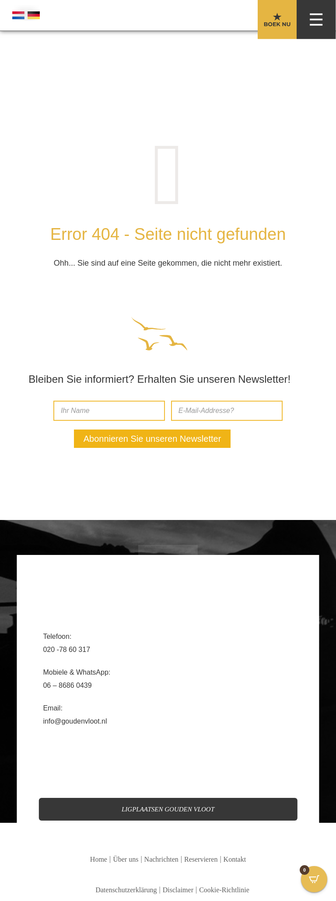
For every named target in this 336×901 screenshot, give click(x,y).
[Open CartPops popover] (314, 879)
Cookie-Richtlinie (224, 890)
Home (98, 859)
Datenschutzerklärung (126, 890)
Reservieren (200, 859)
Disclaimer (178, 890)
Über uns (125, 859)
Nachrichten (161, 859)
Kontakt (235, 859)
